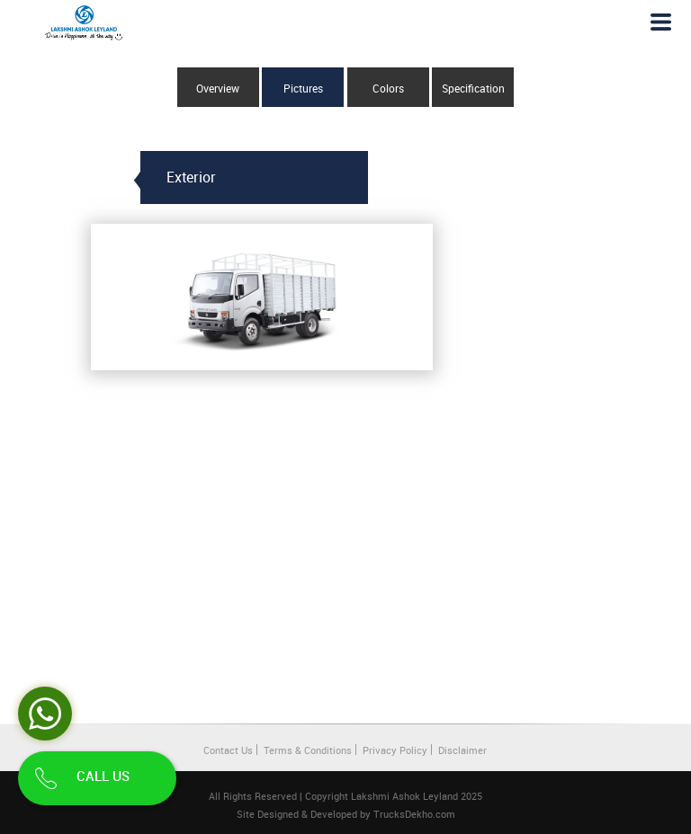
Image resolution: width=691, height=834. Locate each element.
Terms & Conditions (308, 750)
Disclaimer (462, 750)
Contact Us (228, 750)
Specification (473, 88)
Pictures (303, 88)
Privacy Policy (395, 750)
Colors (388, 88)
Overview (217, 88)
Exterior (191, 177)
